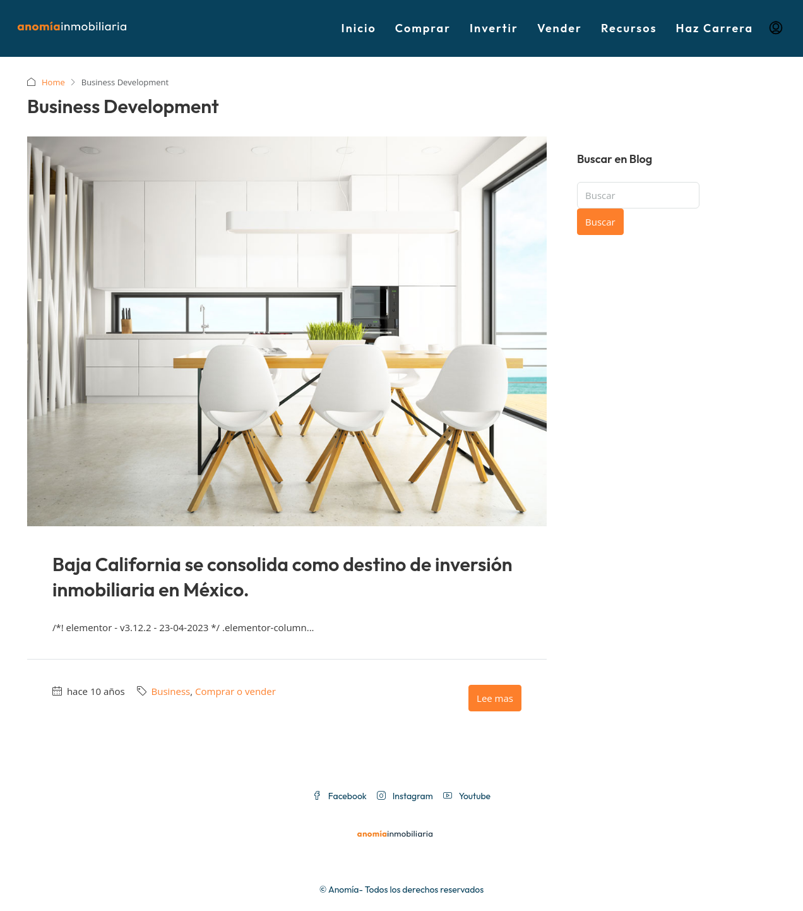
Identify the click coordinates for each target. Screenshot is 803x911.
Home (53, 82)
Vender (559, 28)
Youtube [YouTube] (467, 796)
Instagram (405, 796)
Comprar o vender (235, 691)
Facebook (339, 796)
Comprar (423, 28)
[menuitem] (776, 28)
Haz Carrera (714, 28)
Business (171, 691)
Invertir (494, 28)
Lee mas (495, 698)
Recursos (629, 28)
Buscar (600, 221)
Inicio (359, 28)
